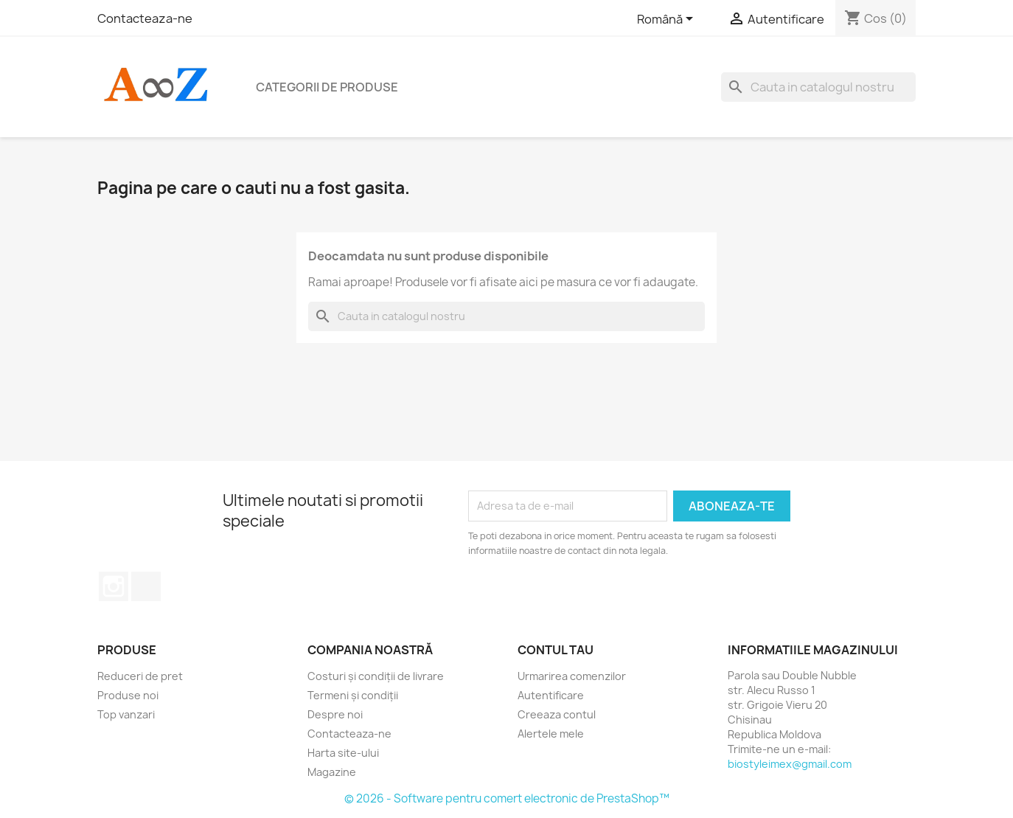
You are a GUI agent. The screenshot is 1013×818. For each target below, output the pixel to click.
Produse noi (128, 695)
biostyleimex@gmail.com (790, 764)
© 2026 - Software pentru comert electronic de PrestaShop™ (506, 798)
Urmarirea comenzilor (572, 676)
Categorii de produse (327, 87)
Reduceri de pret (140, 676)
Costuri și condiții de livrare (375, 676)
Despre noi (335, 714)
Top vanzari (126, 714)
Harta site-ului (343, 753)
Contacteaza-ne (144, 18)
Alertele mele (551, 734)
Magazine (331, 772)
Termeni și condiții (352, 695)
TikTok (146, 586)
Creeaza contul (557, 714)
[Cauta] (818, 87)
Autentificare (551, 695)
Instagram (113, 586)
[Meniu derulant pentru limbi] (667, 20)
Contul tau (555, 650)
